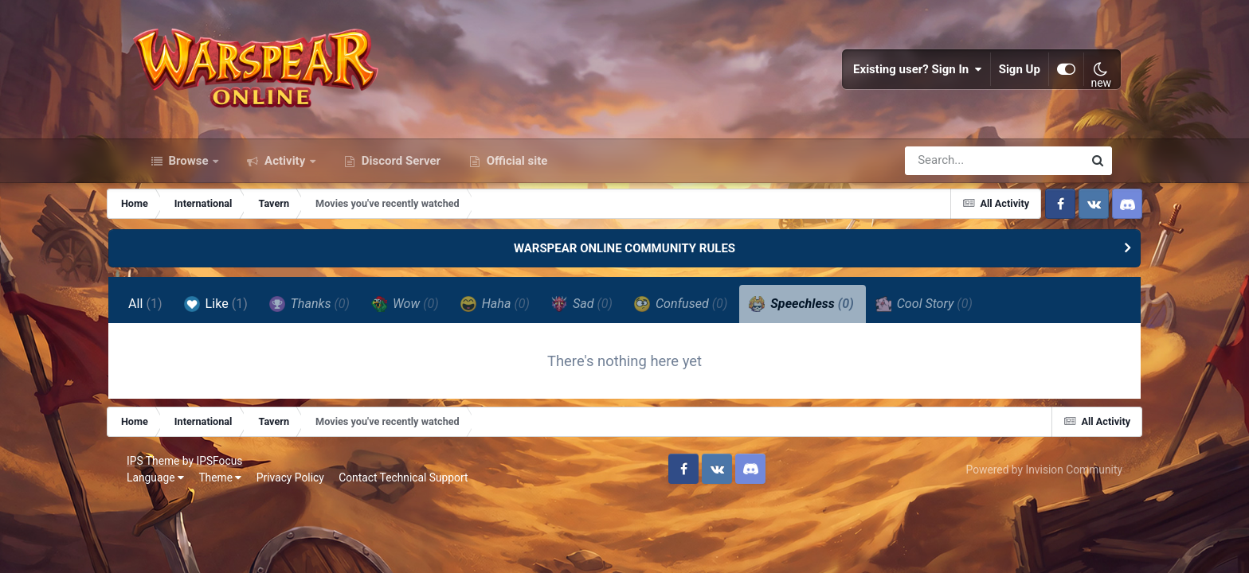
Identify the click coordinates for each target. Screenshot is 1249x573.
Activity (284, 181)
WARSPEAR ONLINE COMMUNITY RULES (624, 269)
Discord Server (399, 181)
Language (165, 503)
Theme (230, 503)
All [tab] (174, 325)
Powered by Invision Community (1034, 494)
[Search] (949, 181)
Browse (189, 181)
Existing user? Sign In (908, 79)
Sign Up (1011, 79)
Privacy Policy (301, 503)
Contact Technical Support (413, 503)
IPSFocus (229, 486)
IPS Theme (163, 486)
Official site (515, 181)
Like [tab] (244, 325)
